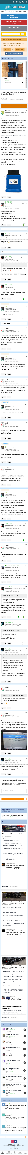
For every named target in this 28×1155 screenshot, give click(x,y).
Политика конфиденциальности (9, 1145)
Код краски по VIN (10, 1041)
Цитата (9, 197)
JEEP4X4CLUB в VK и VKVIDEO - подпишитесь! (14, 28)
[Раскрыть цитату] (3, 265)
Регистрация (20, 49)
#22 (26, 712)
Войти (8, 49)
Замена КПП (9, 1028)
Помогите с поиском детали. (12, 1034)
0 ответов (12, 1121)
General (13, 828)
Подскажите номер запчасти (12, 1047)
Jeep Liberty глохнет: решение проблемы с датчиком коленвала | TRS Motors (15, 867)
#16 (26, 544)
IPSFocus (14, 1144)
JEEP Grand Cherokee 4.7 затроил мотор (12, 920)
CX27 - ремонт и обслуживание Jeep (14, 894)
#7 (26, 327)
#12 (26, 446)
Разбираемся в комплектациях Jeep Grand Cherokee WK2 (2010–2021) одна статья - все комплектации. (13, 991)
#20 (26, 648)
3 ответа (11, 1110)
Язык (18, 1144)
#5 (26, 284)
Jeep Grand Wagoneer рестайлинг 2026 (12, 985)
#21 (26, 686)
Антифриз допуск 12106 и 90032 (13, 1084)
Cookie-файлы (14, 1146)
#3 (26, 233)
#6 (26, 306)
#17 (26, 565)
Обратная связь (20, 1145)
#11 (26, 422)
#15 (26, 523)
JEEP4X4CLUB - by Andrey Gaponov (14, 1014)
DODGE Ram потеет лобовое (9, 912)
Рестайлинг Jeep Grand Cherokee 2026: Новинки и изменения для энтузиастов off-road (13, 981)
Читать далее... (5, 886)
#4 (26, 256)
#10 (26, 404)
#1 (26, 110)
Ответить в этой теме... (9, 790)
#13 (26, 467)
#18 (26, 586)
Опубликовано (12, 115)
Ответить (14, 106)
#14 (26, 492)
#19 (26, 621)
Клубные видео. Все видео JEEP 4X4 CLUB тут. (13, 971)
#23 (26, 758)
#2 (26, 203)
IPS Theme (9, 1144)
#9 (26, 379)
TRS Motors (7, 827)
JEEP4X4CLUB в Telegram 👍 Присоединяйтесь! (14, 16)
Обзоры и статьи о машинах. (13, 959)
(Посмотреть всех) (6, 811)
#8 (26, 356)
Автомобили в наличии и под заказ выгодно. (14, 22)
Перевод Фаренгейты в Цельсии (13, 1053)
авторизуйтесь (19, 783)
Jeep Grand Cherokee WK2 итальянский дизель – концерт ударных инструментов (15, 932)
